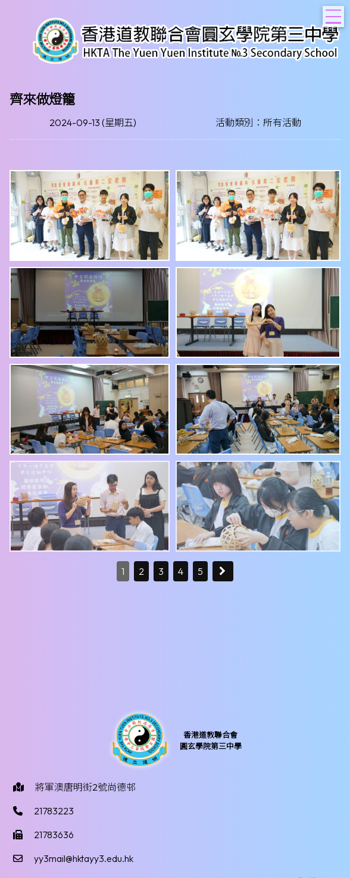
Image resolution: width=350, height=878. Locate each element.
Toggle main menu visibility (335, 13)
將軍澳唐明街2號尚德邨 (85, 787)
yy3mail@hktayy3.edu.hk (83, 858)
